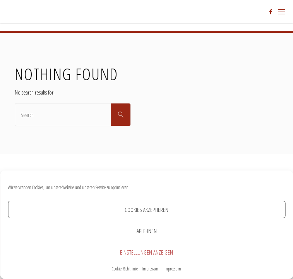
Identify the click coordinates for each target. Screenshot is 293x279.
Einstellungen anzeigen (146, 252)
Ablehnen (147, 231)
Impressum (150, 268)
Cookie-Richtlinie (125, 268)
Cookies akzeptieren (146, 210)
